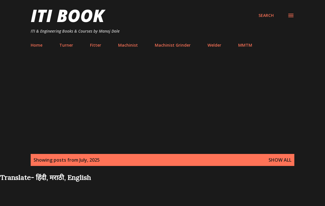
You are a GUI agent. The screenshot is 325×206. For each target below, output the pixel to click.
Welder (214, 45)
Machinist (128, 45)
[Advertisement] (162, 104)
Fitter (95, 45)
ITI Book (67, 15)
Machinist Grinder (173, 45)
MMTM (245, 45)
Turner (66, 45)
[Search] (266, 15)
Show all (280, 160)
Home (36, 45)
